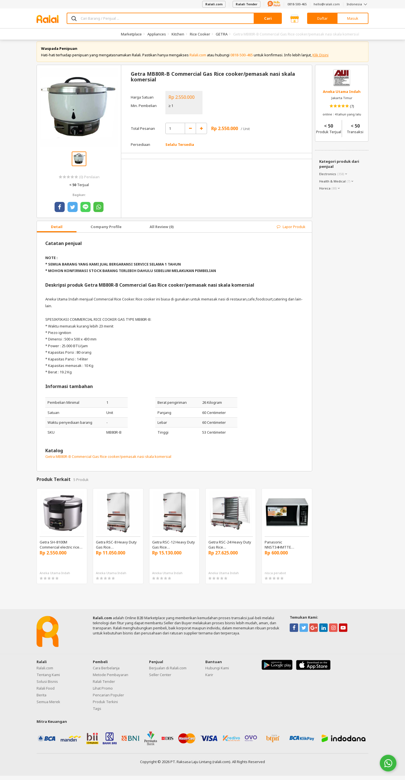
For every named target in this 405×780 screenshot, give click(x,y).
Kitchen (178, 34)
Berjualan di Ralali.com (167, 672)
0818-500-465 (297, 4)
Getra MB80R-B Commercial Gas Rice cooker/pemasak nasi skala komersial (108, 460)
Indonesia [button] (357, 4)
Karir (209, 678)
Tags (97, 712)
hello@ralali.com (327, 4)
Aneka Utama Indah (342, 95)
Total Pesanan (143, 132)
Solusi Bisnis (47, 685)
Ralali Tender (246, 4)
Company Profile (106, 230)
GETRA (222, 34)
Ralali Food (46, 692)
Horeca (324, 192)
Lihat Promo (103, 692)
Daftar (322, 18)
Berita (41, 699)
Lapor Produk (291, 230)
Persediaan (140, 148)
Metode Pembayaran (110, 678)
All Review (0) (162, 230)
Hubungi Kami (217, 672)
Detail (56, 230)
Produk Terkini (105, 705)
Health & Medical (332, 185)
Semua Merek (48, 705)
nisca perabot (275, 577)
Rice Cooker (200, 34)
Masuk (352, 18)
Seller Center (160, 678)
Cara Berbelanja (106, 672)
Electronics (327, 178)
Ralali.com (213, 4)
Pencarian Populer (108, 699)
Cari (268, 18)
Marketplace (131, 34)
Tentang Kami (48, 678)
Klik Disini (320, 59)
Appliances (156, 34)
